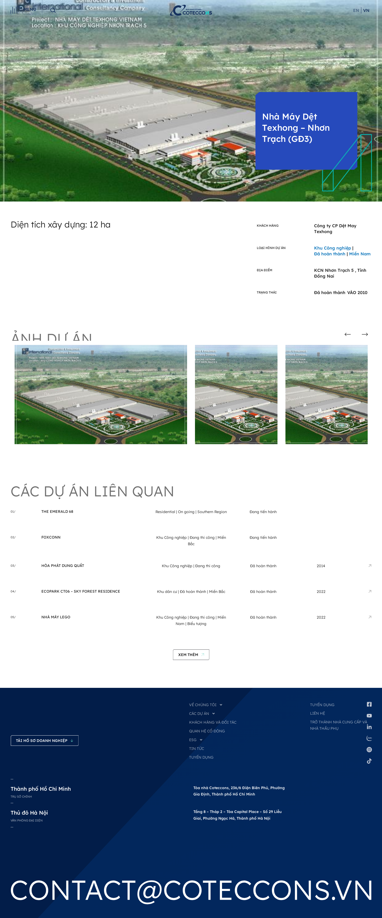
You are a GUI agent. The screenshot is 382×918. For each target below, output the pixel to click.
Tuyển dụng (322, 704)
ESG (196, 740)
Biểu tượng (196, 623)
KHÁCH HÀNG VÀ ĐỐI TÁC (212, 722)
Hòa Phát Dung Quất (62, 565)
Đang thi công (202, 537)
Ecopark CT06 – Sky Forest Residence (80, 591)
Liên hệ (317, 713)
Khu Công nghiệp (171, 537)
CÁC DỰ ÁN (202, 713)
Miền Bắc (217, 591)
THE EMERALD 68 (57, 511)
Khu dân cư (167, 591)
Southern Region (212, 511)
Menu (29, 9)
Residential (165, 511)
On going (186, 511)
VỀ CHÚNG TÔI (206, 705)
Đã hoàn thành (193, 591)
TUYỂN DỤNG (201, 757)
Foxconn (50, 537)
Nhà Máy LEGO (55, 617)
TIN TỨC (196, 748)
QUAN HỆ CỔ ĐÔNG (207, 731)
